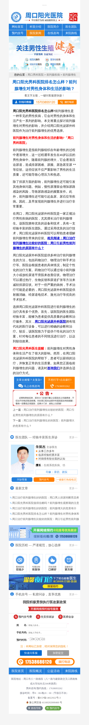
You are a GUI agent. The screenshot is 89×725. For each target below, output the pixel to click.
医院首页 (17, 671)
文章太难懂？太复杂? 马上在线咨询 (29, 383)
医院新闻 (35, 33)
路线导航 (34, 708)
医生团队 (71, 26)
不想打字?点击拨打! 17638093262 (60, 383)
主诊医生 (46, 447)
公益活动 (53, 671)
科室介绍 (35, 26)
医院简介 (53, 26)
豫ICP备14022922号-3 (49, 697)
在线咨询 (53, 33)
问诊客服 (22, 479)
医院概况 (35, 671)
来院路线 (71, 33)
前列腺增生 (69, 74)
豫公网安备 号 (44, 702)
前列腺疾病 (53, 74)
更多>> (73, 437)
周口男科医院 (36, 74)
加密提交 (58, 653)
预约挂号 (17, 33)
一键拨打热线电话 (66, 479)
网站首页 (17, 26)
